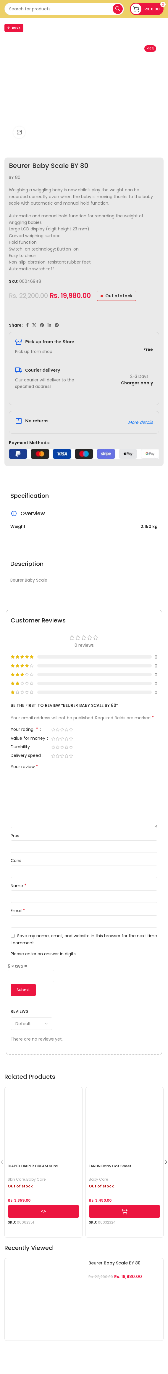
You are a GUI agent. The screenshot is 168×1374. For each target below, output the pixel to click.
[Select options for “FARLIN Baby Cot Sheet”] (124, 1211)
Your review (24, 766)
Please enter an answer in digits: (44, 954)
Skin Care (16, 1179)
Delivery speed (26, 755)
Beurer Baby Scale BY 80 (114, 1263)
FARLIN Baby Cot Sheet (110, 1165)
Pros (15, 836)
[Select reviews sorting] (31, 1023)
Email (18, 910)
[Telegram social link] (57, 325)
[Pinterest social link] (42, 325)
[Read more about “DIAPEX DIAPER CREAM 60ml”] (43, 1211)
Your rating (25, 730)
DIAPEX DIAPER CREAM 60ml (33, 1165)
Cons (16, 860)
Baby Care (36, 1179)
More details (140, 422)
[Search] (64, 9)
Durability (21, 747)
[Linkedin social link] (49, 325)
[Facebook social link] (27, 325)
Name (19, 885)
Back (13, 27)
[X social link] (34, 325)
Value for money (28, 738)
